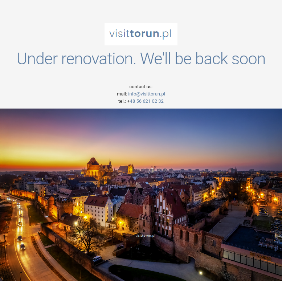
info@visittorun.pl (146, 94)
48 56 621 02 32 (147, 101)
